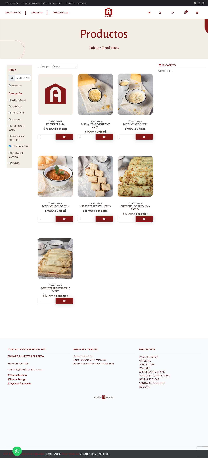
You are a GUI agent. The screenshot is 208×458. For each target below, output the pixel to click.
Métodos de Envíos (13, 3)
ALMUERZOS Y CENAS (17, 128)
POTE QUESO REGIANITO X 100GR (95, 126)
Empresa (37, 12)
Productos (13, 12)
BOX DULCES (16, 113)
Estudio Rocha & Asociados (94, 453)
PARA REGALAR (17, 100)
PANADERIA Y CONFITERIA (16, 138)
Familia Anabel (53, 453)
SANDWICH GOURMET (16, 154)
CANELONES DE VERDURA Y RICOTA (135, 208)
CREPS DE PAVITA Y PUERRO (95, 206)
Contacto (70, 3)
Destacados (15, 85)
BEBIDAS (14, 163)
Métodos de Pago (32, 3)
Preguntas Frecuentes (52, 3)
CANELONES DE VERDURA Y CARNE (55, 290)
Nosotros (82, 3)
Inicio (94, 48)
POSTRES (14, 119)
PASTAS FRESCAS (18, 146)
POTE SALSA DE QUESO (135, 124)
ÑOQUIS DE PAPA (55, 124)
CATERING (15, 106)
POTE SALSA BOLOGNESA (55, 206)
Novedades (60, 12)
